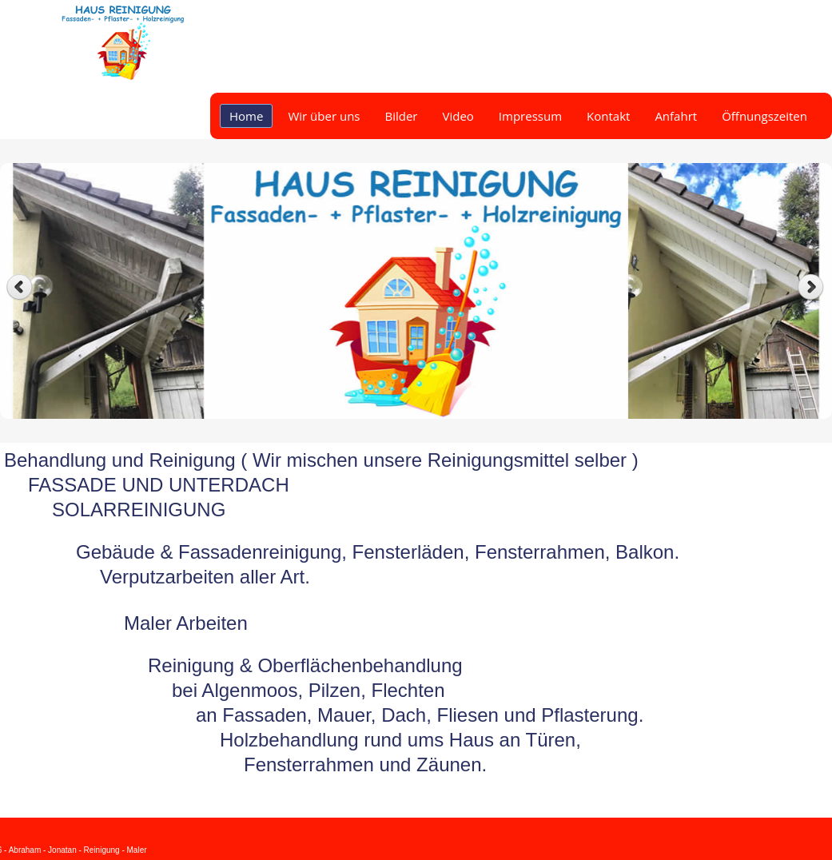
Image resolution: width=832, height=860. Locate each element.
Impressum (530, 116)
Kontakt (608, 116)
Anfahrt (676, 116)
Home (246, 116)
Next (812, 287)
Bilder (400, 116)
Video (457, 116)
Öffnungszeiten (764, 116)
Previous (19, 287)
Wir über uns (324, 116)
